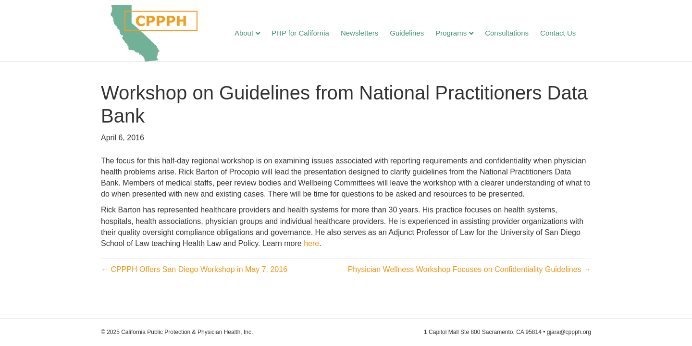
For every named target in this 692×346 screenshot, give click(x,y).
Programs (460, 34)
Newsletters (369, 34)
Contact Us (567, 34)
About (253, 34)
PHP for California (310, 34)
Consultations (516, 34)
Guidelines (416, 34)
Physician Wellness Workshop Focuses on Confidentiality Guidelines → (469, 276)
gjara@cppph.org (569, 332)
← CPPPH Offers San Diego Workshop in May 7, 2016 (194, 276)
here (311, 251)
